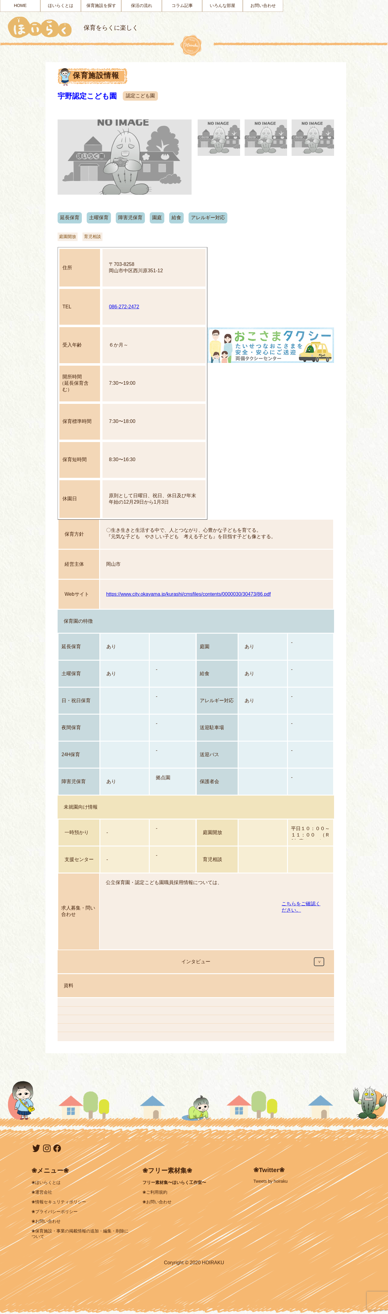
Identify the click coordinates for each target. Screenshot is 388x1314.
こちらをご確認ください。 (301, 907)
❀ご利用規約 (154, 1192)
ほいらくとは (60, 5)
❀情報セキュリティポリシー (59, 1201)
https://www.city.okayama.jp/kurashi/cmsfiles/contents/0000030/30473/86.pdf (188, 594)
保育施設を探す (101, 5)
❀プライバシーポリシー (55, 1211)
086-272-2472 (124, 306)
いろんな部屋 (222, 5)
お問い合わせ (263, 5)
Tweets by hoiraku (270, 1181)
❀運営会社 (42, 1192)
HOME (20, 5)
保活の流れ (141, 5)
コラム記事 (182, 5)
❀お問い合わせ (46, 1221)
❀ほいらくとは (46, 1182)
